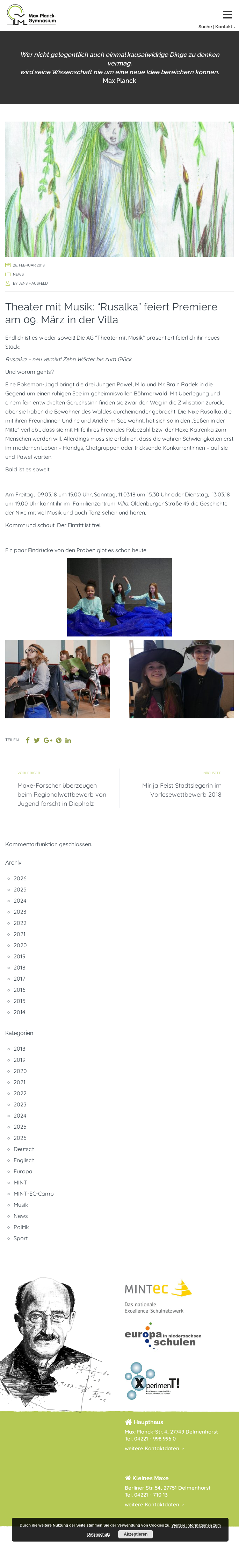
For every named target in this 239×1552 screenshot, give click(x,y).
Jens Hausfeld (33, 283)
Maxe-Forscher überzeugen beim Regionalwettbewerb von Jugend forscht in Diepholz (61, 794)
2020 (20, 945)
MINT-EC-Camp (34, 1193)
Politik (21, 1226)
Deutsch (24, 1148)
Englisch (24, 1160)
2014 (19, 1012)
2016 (20, 989)
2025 (20, 889)
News (18, 274)
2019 (20, 956)
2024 (20, 900)
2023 (20, 911)
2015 (20, 1000)
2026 (20, 878)
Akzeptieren (135, 1534)
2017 (19, 978)
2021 (20, 934)
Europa (23, 1171)
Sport (21, 1238)
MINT (20, 1182)
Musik (21, 1204)
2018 (20, 967)
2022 (20, 922)
